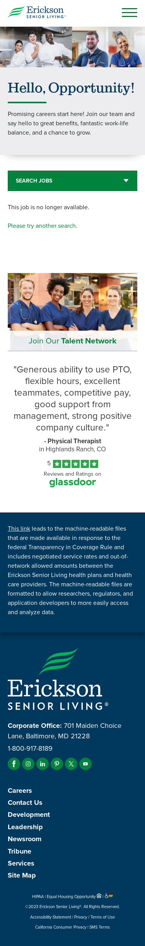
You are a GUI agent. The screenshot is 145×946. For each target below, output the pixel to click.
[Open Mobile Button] (129, 12)
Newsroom (24, 839)
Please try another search (42, 225)
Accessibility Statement (50, 917)
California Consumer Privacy (60, 927)
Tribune (19, 851)
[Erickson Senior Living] (37, 13)
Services (21, 863)
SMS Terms (99, 927)
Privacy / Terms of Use (94, 917)
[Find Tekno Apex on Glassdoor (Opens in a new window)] (72, 485)
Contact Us (25, 802)
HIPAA (38, 896)
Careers (20, 790)
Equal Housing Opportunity (74, 896)
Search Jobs (34, 181)
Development (29, 814)
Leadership (25, 827)
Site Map (22, 875)
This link (19, 528)
